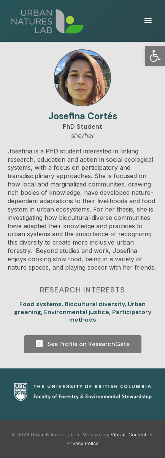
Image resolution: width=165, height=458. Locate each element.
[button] (155, 56)
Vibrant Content (128, 434)
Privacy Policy (82, 443)
